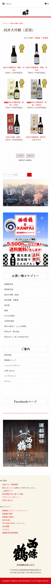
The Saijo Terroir (14, 523)
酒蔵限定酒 (8, 284)
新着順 (45, 38)
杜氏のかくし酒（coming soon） (17, 337)
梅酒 (6, 310)
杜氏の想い (6, 520)
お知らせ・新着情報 (10, 484)
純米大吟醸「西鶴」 (14, 137)
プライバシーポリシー (11, 497)
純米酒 (7, 305)
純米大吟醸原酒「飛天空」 (36, 137)
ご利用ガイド (7, 491)
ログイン (7, 381)
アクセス (5, 529)
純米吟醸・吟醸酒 (11, 300)
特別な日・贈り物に (12, 332)
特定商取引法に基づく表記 (12, 494)
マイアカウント (10, 376)
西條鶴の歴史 (7, 514)
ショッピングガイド (12, 365)
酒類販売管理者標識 (10, 533)
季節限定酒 (8, 289)
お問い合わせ (9, 371)
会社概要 (5, 526)
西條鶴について (10, 360)
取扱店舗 (7, 355)
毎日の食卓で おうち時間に (15, 326)
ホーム (5, 23)
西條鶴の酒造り (8, 517)
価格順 (37, 38)
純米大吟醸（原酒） (17, 23)
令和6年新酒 (9, 321)
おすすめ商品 (9, 316)
